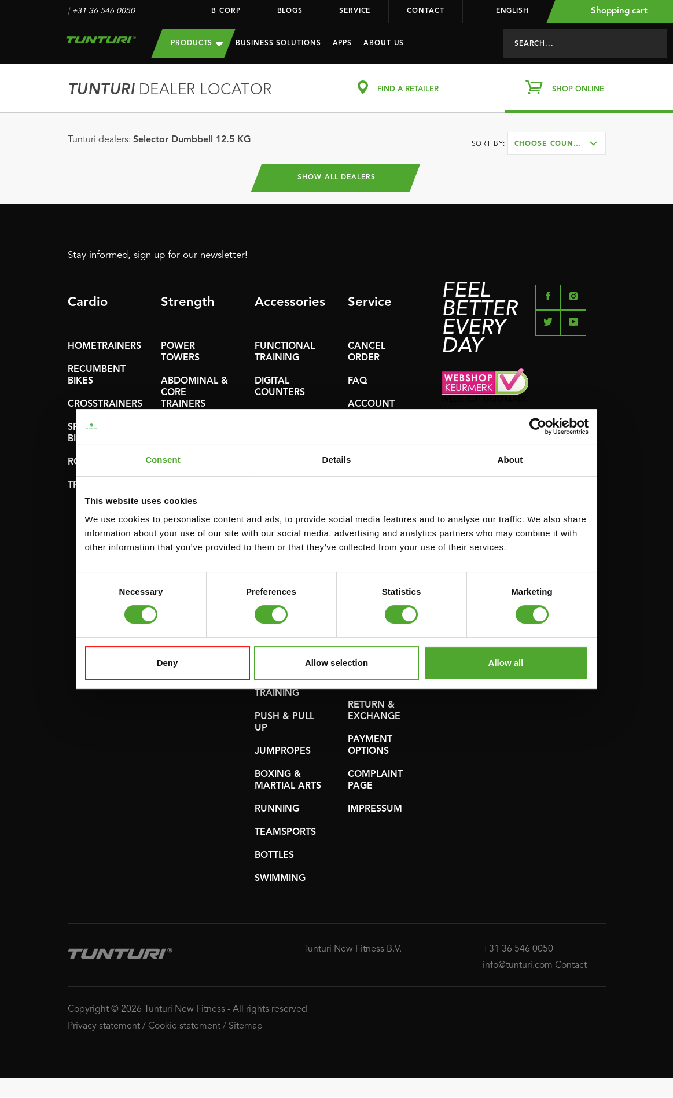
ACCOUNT (371, 405)
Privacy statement (104, 1026)
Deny (167, 663)
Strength (184, 303)
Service (354, 11)
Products (197, 43)
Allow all (506, 663)
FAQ (357, 381)
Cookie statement (184, 1026)
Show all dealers (336, 178)
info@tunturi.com (518, 966)
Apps (342, 43)
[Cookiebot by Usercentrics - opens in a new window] (538, 426)
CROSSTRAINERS (105, 405)
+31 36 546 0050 (103, 11)
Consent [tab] (163, 460)
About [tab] (510, 460)
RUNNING (277, 810)
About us (383, 43)
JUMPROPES (283, 752)
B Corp (225, 11)
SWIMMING (280, 879)
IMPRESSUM (375, 810)
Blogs (290, 11)
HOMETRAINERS (104, 347)
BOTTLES (274, 856)
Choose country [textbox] (551, 144)
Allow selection (336, 663)
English (505, 11)
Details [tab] (336, 460)
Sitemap (246, 1026)
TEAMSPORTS (285, 833)
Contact (425, 11)
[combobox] (556, 143)
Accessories (278, 303)
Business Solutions (278, 43)
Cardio (88, 303)
